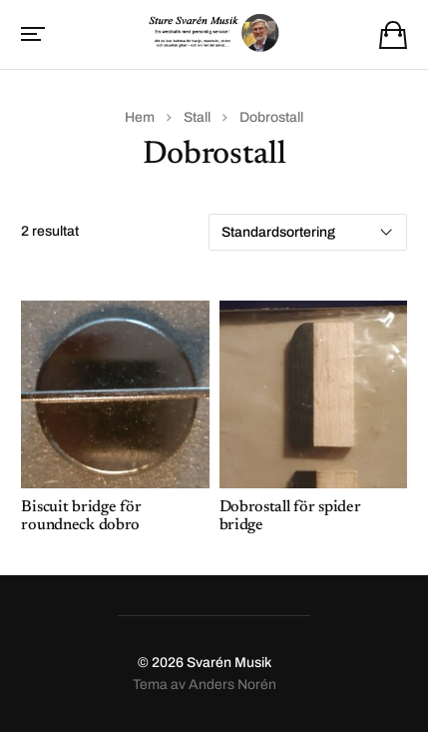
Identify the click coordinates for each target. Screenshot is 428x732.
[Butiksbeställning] (308, 232)
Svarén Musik (229, 662)
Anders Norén (232, 684)
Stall (197, 117)
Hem (140, 117)
